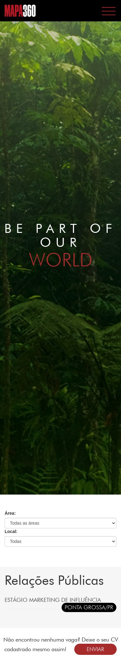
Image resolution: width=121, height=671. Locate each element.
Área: (10, 513)
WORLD (61, 259)
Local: (11, 531)
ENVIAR (95, 649)
